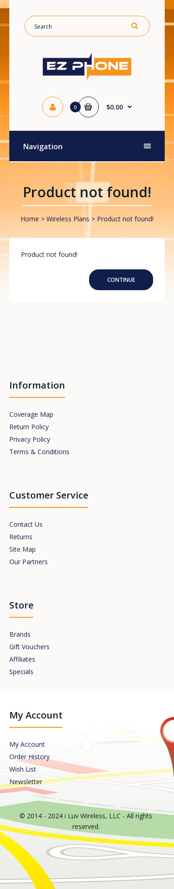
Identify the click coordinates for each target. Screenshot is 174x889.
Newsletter (25, 781)
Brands (20, 634)
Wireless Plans (68, 218)
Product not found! (125, 218)
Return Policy (29, 426)
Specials (21, 671)
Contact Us (26, 524)
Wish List (22, 769)
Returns (20, 536)
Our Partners (28, 561)
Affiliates (22, 659)
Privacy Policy (29, 439)
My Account (27, 744)
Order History (29, 756)
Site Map (22, 549)
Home (29, 218)
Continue (121, 280)
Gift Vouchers (29, 646)
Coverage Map (31, 414)
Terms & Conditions (39, 451)
